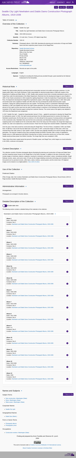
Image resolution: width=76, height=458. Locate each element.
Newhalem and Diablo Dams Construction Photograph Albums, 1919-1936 (32, 224)
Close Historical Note (16, 87)
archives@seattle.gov (26, 65)
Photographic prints (11, 425)
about (52, 2)
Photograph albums (11, 423)
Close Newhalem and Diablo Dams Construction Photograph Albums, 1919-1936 (55, 214)
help (68, 2)
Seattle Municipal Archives (27, 48)
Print (56, 7)
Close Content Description (21, 149)
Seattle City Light (10, 409)
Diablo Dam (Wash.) (11, 416)
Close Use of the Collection (21, 169)
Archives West (11, 2)
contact (61, 2)
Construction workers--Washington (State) (17, 432)
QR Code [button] (69, 7)
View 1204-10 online (34, 162)
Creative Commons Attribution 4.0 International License (45, 445)
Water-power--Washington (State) (15, 402)
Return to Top (68, 86)
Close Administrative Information (26, 186)
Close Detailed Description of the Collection (35, 202)
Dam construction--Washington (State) (16, 398)
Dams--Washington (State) (13, 400)
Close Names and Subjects (21, 391)
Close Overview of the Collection (26, 24)
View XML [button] (62, 7)
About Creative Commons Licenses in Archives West (37, 448)
